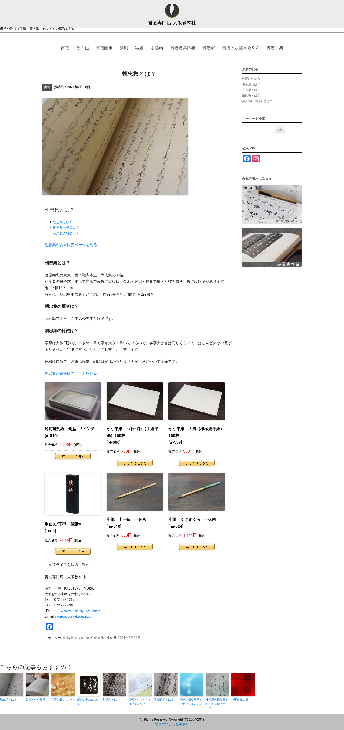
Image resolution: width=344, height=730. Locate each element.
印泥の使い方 (251, 78)
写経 (139, 47)
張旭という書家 (35, 699)
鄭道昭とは (110, 699)
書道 (65, 47)
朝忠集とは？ (63, 222)
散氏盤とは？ (251, 95)
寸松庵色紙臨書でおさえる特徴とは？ (217, 704)
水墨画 (156, 47)
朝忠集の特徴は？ (66, 233)
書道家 (208, 47)
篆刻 (124, 47)
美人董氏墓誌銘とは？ (257, 101)
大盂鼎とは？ (251, 90)
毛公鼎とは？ (251, 84)
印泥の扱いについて (62, 701)
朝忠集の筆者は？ (66, 227)
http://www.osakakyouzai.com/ (77, 611)
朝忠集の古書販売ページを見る (71, 245)
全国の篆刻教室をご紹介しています (191, 701)
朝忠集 (99, 638)
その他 (82, 47)
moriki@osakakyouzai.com (74, 616)
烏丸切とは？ (8, 699)
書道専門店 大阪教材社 (172, 22)
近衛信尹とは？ (164, 699)
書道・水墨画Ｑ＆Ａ (240, 47)
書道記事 (104, 47)
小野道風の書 (239, 699)
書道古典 (274, 47)
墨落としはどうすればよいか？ (140, 701)
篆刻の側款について (88, 701)
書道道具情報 (182, 47)
